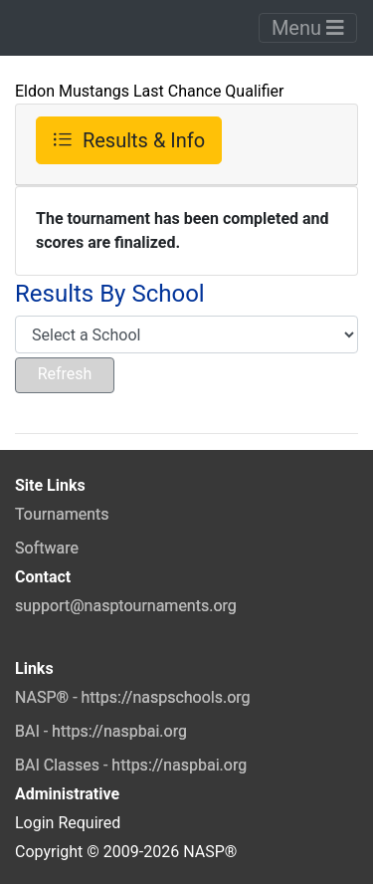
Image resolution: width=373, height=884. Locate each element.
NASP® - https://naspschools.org (133, 697)
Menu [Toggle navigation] (308, 28)
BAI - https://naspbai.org (101, 731)
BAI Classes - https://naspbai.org (131, 765)
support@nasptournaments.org (126, 605)
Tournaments (62, 514)
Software (47, 548)
